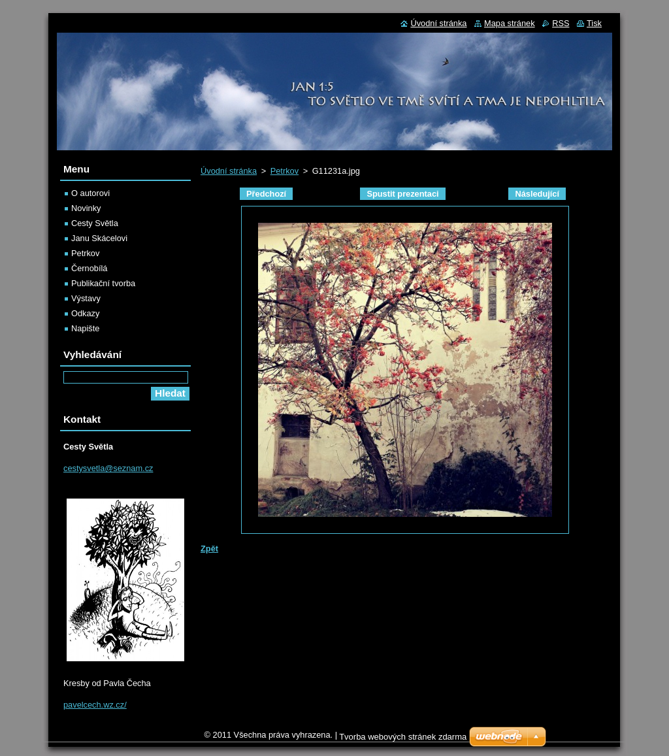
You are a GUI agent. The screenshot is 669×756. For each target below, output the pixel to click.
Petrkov (284, 171)
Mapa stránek (509, 23)
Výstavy (86, 298)
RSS (560, 23)
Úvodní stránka (229, 171)
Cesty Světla (94, 223)
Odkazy (85, 313)
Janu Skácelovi (99, 238)
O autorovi (90, 193)
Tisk (594, 23)
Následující (537, 194)
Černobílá (89, 268)
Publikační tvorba (103, 283)
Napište (85, 328)
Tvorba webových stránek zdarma (402, 737)
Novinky (86, 208)
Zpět (209, 548)
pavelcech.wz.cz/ (95, 705)
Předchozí (266, 194)
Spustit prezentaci (402, 194)
